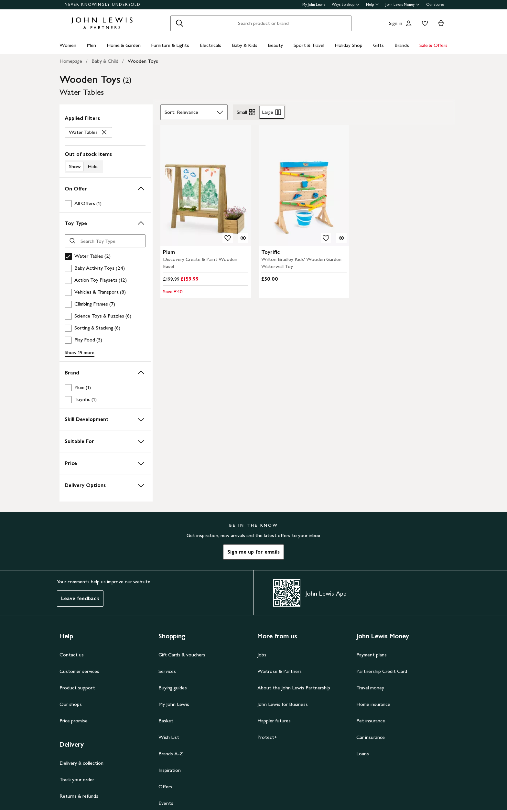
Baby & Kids (244, 45)
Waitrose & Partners (279, 671)
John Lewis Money (402, 4)
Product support (77, 688)
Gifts (378, 45)
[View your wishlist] (423, 23)
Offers (165, 786)
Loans (362, 754)
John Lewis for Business (282, 704)
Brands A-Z (170, 754)
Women (67, 45)
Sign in (395, 23)
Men (91, 45)
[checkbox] (105, 203)
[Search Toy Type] (105, 240)
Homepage (70, 61)
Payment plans (371, 655)
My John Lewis (313, 4)
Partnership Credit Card (381, 671)
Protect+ (267, 737)
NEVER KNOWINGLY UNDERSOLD (103, 4)
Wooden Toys (143, 61)
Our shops (70, 704)
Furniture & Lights (170, 45)
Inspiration (169, 770)
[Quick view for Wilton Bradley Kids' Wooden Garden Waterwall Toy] (341, 238)
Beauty (275, 45)
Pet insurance (370, 721)
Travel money (370, 688)
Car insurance (370, 737)
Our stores (435, 4)
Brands (401, 45)
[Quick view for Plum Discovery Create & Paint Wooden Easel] (243, 238)
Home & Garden (124, 45)
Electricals (210, 45)
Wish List (168, 737)
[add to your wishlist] (227, 238)
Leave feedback (80, 598)
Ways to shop (346, 4)
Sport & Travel (309, 45)
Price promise (73, 721)
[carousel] (205, 185)
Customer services (79, 671)
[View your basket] (441, 23)
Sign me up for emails (253, 552)
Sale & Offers (433, 45)
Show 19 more (79, 352)
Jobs (261, 655)
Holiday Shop (348, 45)
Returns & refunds (78, 796)
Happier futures (274, 721)
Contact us (71, 655)
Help (372, 4)
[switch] (105, 162)
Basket (165, 721)
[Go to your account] (408, 23)
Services (167, 671)
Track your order (76, 779)
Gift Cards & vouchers (181, 655)
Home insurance (373, 704)
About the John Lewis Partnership (293, 688)
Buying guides (172, 688)
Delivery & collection (81, 763)
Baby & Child (105, 61)
